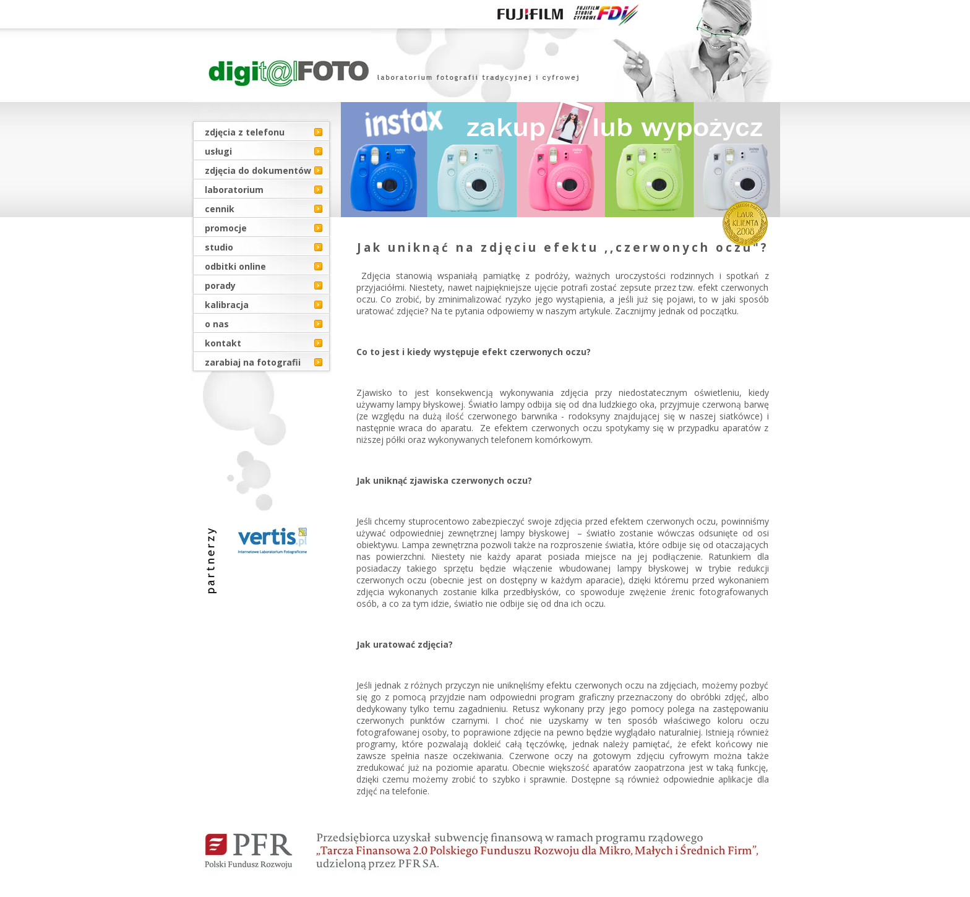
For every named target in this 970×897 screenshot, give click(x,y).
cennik (219, 209)
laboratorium (234, 189)
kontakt (223, 343)
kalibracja (227, 305)
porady (220, 285)
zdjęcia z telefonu (245, 132)
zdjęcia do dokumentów (258, 170)
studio (219, 247)
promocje (226, 228)
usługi (218, 151)
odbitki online (235, 266)
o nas (217, 324)
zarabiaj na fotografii (253, 362)
